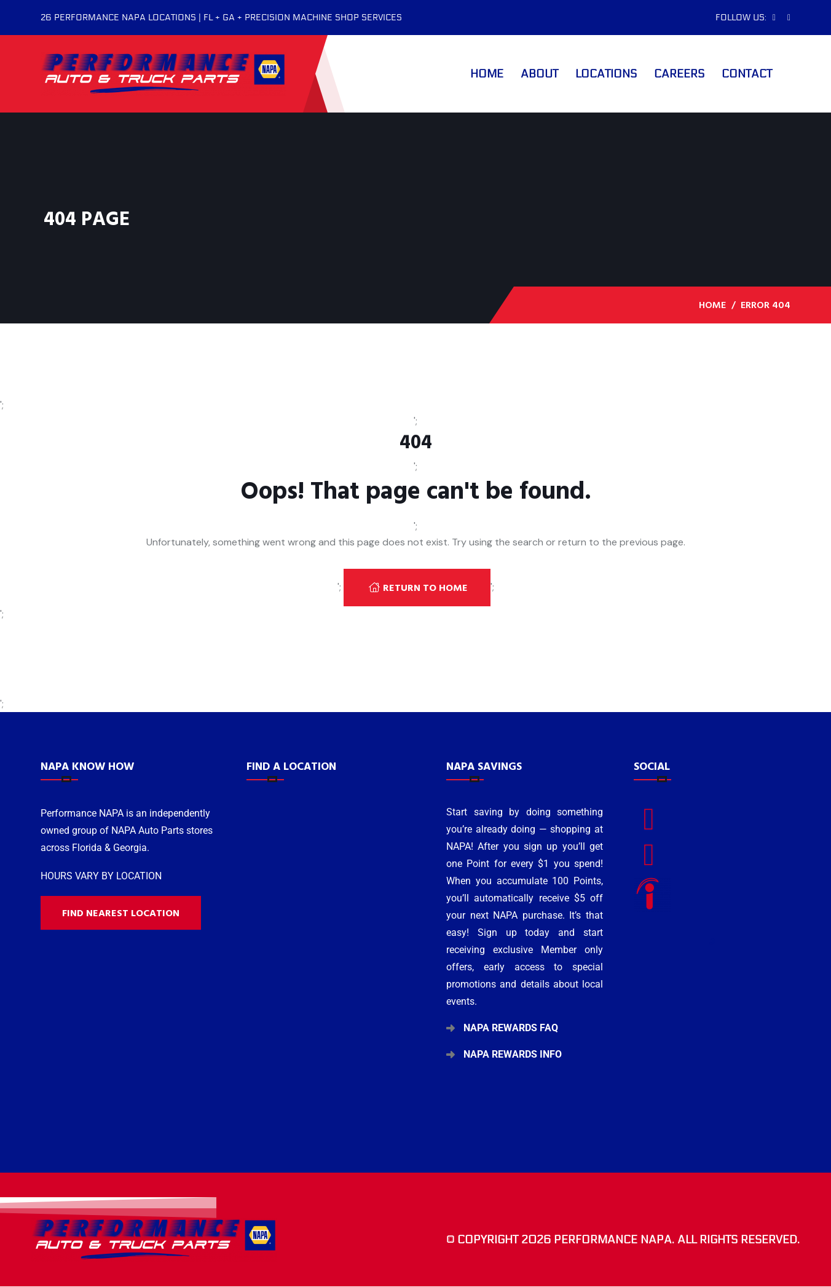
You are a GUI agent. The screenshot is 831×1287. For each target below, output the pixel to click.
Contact (747, 74)
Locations (606, 74)
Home (486, 74)
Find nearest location (120, 913)
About (539, 74)
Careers (679, 74)
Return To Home (418, 588)
